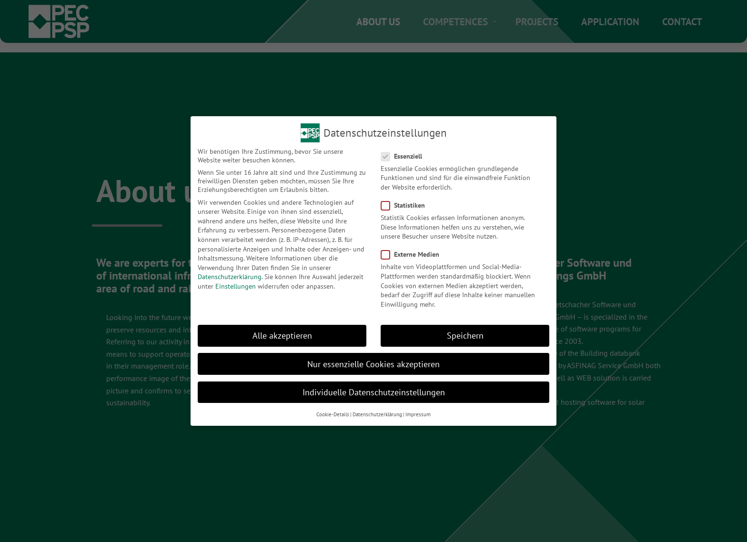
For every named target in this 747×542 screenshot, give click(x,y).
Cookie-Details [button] (332, 414)
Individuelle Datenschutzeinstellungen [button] (374, 392)
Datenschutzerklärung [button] (377, 414)
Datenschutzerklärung (230, 276)
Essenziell (404, 156)
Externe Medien (413, 254)
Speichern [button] (465, 335)
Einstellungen (235, 286)
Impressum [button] (418, 414)
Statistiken (406, 205)
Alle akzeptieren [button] (282, 335)
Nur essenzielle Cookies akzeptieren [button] (373, 364)
